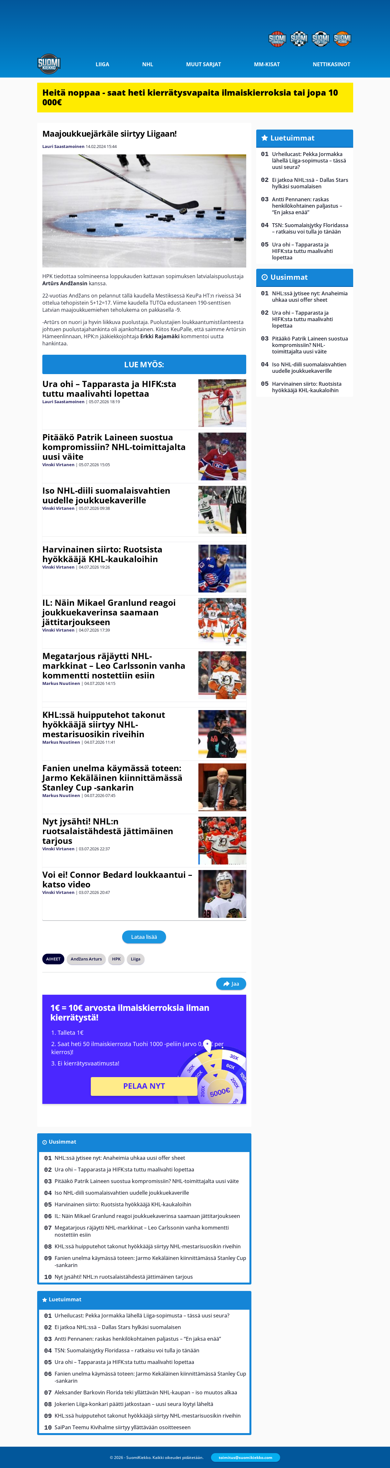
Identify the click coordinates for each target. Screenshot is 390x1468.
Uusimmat (62, 1141)
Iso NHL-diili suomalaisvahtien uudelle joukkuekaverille (106, 495)
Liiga (102, 64)
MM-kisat (267, 64)
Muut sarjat (203, 64)
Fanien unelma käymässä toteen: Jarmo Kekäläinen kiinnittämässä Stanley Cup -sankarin (112, 777)
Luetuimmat (65, 1299)
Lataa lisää (144, 936)
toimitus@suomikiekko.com (245, 1457)
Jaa (231, 983)
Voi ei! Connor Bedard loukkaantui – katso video (117, 879)
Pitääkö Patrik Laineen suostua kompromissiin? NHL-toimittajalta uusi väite (114, 446)
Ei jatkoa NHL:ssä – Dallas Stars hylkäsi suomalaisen (118, 1327)
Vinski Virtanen (58, 464)
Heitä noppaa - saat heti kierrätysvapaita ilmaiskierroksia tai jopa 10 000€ (190, 97)
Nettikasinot (331, 64)
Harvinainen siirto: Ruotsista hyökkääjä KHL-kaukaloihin (102, 554)
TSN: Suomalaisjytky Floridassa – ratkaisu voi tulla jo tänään (127, 1350)
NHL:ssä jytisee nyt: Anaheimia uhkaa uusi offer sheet (120, 1157)
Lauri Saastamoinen (63, 146)
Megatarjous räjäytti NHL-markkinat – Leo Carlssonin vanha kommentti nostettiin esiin (113, 665)
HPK (116, 959)
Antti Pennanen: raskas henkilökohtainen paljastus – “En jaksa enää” (138, 1338)
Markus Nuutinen (61, 683)
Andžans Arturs (86, 959)
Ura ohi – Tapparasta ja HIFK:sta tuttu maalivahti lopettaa (109, 388)
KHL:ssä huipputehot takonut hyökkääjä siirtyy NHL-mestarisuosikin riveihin (103, 724)
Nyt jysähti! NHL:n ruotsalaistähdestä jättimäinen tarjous (107, 830)
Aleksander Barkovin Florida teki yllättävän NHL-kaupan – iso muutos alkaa (146, 1392)
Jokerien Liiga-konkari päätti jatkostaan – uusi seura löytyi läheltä (134, 1404)
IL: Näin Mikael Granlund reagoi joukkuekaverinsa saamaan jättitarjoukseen (109, 612)
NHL (147, 64)
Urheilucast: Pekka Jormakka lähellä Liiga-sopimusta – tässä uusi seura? (142, 1315)
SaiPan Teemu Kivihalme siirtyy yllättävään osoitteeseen (123, 1427)
